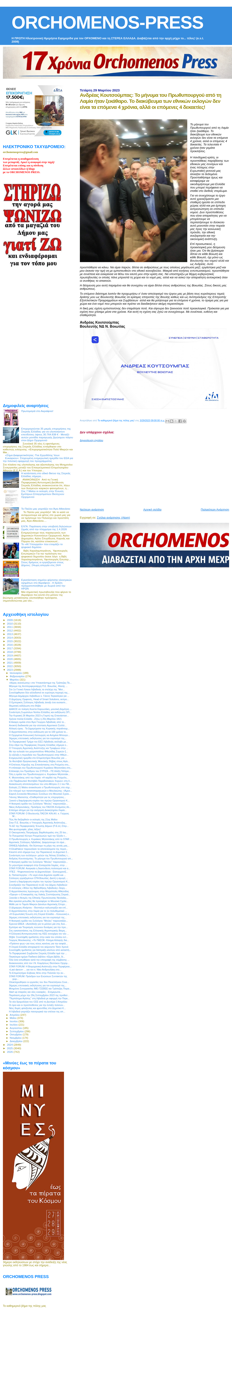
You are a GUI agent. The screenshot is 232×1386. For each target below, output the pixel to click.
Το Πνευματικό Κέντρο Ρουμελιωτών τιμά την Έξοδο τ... (38, 835)
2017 (10, 648)
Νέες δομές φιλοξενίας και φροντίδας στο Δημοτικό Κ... (37, 1008)
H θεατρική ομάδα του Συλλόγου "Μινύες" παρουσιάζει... (38, 803)
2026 (10, 1051)
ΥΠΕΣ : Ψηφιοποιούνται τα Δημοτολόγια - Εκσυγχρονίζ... (38, 871)
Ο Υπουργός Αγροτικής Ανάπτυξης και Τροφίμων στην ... (38, 748)
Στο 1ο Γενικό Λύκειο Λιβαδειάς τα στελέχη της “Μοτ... (37, 689)
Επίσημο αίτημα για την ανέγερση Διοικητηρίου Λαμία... (37, 810)
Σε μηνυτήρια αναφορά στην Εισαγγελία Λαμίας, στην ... (38, 865)
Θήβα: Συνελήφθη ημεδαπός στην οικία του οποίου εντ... (38, 937)
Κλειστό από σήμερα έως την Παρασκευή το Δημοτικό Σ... (39, 852)
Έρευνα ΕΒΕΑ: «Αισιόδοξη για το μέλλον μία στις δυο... (38, 924)
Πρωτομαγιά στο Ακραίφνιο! (37, 411)
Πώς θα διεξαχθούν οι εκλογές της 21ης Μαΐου (33, 819)
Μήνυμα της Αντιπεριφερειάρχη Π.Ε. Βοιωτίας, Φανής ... (38, 686)
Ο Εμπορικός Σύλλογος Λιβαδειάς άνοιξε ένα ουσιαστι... (38, 702)
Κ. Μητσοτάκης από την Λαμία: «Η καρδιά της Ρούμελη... (38, 777)
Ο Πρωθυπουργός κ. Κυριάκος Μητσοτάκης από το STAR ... (40, 839)
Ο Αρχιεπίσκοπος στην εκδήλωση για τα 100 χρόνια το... (38, 731)
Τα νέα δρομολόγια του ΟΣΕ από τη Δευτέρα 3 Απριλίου (38, 1001)
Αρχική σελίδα (152, 509)
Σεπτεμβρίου (17, 1031)
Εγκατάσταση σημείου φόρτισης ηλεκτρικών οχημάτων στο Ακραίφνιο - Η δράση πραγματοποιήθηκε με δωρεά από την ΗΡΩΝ (46, 584)
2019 (10, 655)
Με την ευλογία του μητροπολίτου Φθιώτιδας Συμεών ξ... (38, 751)
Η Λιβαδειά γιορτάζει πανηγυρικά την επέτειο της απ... (37, 1011)
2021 (10, 662)
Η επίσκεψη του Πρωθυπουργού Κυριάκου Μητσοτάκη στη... (40, 767)
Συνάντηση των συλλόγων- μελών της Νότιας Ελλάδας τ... (39, 855)
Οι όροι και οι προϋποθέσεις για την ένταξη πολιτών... (37, 1005)
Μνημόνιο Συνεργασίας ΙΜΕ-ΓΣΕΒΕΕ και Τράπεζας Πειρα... (40, 988)
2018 (10, 651)
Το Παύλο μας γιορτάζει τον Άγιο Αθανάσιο (45, 508)
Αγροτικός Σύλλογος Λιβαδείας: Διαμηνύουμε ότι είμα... (37, 842)
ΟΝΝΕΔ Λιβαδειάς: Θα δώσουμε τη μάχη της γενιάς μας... (39, 845)
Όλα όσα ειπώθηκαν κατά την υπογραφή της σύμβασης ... (39, 959)
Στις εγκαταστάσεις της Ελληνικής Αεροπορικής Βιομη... (38, 930)
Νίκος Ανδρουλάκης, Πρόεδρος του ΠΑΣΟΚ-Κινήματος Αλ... (40, 807)
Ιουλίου (14, 1024)
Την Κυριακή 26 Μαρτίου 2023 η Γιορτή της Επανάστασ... (39, 715)
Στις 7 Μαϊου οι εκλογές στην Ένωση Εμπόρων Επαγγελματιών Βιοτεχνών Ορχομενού (42, 494)
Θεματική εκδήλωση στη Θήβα (25, 705)
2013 (10, 634)
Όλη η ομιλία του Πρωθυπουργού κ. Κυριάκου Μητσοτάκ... (39, 774)
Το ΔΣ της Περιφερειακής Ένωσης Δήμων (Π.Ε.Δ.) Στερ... (38, 826)
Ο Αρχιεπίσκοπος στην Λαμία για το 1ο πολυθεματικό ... (38, 911)
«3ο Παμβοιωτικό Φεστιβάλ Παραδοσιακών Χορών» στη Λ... (40, 781)
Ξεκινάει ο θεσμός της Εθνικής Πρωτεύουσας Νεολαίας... (38, 897)
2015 (10, 641)
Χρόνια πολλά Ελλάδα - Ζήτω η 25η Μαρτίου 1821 (35, 719)
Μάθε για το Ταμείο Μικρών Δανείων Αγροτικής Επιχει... (38, 904)
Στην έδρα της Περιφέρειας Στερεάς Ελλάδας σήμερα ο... (38, 745)
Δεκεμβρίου (16, 1041)
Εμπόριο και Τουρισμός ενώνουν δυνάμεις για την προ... (38, 927)
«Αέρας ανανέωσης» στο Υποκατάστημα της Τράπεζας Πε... (40, 682)
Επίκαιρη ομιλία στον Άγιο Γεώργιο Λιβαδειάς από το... (37, 722)
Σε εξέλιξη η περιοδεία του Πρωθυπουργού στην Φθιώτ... (38, 754)
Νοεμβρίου (16, 1037)
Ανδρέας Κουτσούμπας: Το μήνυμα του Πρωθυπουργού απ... (41, 858)
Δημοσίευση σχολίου (91, 440)
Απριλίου (15, 1015)
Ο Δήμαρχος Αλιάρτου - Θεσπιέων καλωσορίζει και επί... (38, 907)
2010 (10, 623)
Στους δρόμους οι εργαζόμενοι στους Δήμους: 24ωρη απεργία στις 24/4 (42, 564)
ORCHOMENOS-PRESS (107, 22)
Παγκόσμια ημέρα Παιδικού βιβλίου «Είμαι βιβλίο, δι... (37, 956)
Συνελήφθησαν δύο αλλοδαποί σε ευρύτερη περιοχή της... (39, 692)
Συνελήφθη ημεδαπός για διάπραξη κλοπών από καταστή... (40, 950)
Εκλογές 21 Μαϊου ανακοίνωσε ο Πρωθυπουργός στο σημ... (40, 787)
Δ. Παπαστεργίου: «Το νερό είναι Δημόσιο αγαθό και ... (37, 875)
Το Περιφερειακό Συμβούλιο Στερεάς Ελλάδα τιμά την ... (38, 953)
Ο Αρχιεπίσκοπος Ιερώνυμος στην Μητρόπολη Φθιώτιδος (39, 891)
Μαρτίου (15, 679)
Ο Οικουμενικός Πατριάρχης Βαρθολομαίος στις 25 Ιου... (38, 832)
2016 (10, 644)
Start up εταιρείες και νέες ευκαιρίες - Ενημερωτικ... (35, 992)
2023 (10, 669)
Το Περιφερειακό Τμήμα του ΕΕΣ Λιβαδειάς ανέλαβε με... (38, 741)
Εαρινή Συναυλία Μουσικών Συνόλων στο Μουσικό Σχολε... (40, 793)
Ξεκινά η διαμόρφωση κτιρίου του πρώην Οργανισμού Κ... (39, 800)
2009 (10, 620)
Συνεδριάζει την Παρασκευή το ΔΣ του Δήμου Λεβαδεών (38, 884)
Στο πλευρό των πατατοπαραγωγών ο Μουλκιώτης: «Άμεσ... (40, 790)
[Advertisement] (152, 473)
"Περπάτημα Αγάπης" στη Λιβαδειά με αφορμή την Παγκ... (39, 998)
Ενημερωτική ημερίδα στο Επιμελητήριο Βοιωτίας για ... (38, 758)
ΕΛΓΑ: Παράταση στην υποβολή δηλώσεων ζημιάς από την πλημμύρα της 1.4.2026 (46, 528)
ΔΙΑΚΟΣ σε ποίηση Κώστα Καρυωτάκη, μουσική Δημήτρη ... (40, 709)
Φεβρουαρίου (17, 676)
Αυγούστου (16, 1028)
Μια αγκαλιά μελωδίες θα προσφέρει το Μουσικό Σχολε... (38, 901)
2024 (10, 1044)
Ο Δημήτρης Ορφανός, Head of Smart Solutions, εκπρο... (39, 699)
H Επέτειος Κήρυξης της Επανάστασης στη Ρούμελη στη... (39, 764)
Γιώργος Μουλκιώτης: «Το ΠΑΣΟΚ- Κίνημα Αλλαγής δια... (39, 940)
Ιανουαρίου (16, 673)
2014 (10, 637)
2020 (10, 659)
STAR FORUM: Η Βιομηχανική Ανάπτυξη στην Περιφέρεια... (40, 966)
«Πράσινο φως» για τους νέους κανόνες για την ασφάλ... (38, 943)
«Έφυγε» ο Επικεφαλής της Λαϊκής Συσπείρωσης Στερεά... (39, 894)
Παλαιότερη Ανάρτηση (215, 509)
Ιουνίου (14, 1021)
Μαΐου (13, 1018)
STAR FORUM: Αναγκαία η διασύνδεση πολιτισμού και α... (39, 868)
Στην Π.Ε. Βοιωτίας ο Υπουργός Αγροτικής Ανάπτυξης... (38, 822)
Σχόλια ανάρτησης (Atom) (113, 517)
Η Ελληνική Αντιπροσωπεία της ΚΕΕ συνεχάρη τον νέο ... (39, 933)
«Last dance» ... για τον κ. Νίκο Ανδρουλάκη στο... (35, 969)
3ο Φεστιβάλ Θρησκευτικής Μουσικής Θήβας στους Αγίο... (39, 761)
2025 (10, 1048)
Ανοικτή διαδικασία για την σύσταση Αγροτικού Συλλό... (37, 725)
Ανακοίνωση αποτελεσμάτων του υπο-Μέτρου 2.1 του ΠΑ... (40, 784)
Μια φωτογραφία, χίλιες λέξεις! (25, 829)
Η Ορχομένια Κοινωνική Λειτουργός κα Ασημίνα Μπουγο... (39, 735)
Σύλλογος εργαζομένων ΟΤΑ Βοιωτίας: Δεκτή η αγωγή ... (38, 878)
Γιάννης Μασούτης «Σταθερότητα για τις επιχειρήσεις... (37, 797)
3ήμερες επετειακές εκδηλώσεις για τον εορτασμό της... (37, 738)
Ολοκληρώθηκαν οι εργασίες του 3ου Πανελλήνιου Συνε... (39, 982)
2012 (10, 630)
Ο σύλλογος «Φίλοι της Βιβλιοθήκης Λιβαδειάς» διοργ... (38, 888)
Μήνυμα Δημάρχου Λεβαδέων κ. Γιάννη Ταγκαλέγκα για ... (39, 696)
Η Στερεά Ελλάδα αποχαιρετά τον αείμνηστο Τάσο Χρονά (38, 946)
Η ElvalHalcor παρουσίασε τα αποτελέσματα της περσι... (38, 849)
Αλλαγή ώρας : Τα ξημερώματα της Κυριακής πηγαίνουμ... (39, 728)
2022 (10, 666)
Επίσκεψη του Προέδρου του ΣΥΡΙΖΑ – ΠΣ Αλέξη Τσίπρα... (39, 771)
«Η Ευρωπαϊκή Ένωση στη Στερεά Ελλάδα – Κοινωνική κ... (40, 914)
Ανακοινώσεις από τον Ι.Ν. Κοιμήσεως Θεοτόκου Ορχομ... (39, 963)
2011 (10, 626)
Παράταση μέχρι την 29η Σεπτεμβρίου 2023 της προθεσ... (39, 995)
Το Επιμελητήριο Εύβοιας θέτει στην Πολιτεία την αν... (37, 973)
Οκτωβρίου (16, 1034)
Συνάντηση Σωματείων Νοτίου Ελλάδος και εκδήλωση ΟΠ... (40, 712)
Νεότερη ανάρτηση (92, 509)
